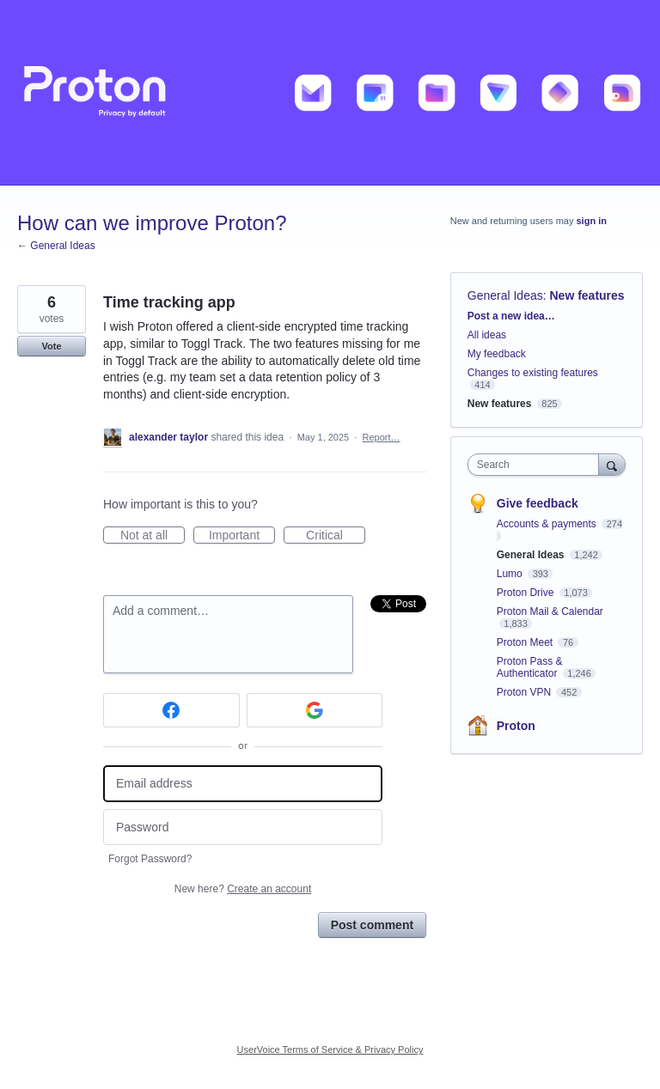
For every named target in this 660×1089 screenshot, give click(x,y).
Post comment (372, 925)
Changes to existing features (533, 373)
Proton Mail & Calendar (550, 611)
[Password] (242, 827)
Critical (335, 536)
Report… (381, 437)
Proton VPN (525, 692)
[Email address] (242, 783)
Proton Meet (526, 642)
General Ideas (505, 295)
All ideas (487, 335)
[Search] (612, 464)
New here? (242, 889)
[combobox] (537, 465)
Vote (51, 346)
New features (587, 295)
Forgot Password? (150, 859)
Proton (516, 726)
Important (242, 536)
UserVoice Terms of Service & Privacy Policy (330, 1049)
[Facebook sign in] (171, 710)
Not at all (152, 536)
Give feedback (537, 503)
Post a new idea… (511, 316)
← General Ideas (56, 246)
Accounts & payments (548, 524)
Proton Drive (527, 593)
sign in (592, 221)
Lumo (511, 574)
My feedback (497, 354)
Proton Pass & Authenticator (530, 667)
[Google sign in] (315, 710)
